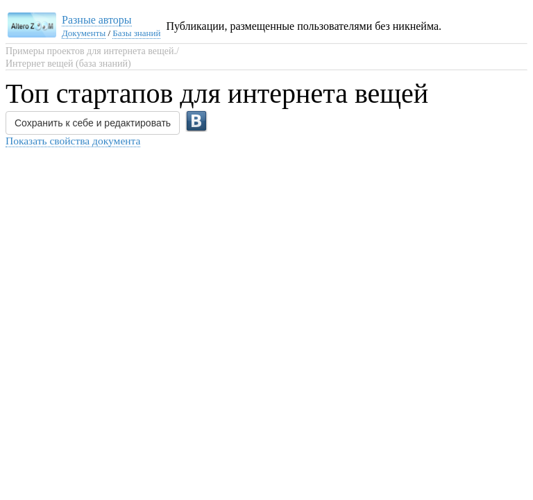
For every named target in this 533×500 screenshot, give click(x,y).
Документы (83, 33)
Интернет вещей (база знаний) (68, 63)
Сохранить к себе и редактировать (93, 122)
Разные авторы (97, 20)
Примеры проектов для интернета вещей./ (92, 51)
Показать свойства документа (73, 141)
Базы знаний (136, 33)
